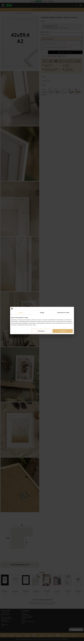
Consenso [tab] (20, 312)
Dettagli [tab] (42, 312)
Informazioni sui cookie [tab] (63, 312)
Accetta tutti (63, 331)
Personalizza (42, 331)
